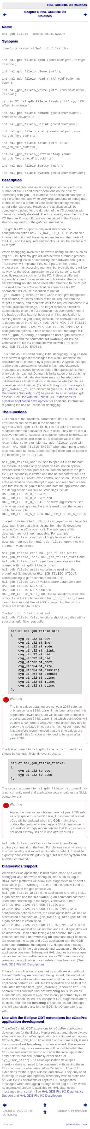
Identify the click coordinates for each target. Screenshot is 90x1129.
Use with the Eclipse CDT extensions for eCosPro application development (39, 399)
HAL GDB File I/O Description (22, 964)
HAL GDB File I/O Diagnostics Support (36, 1091)
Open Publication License (76, 1124)
